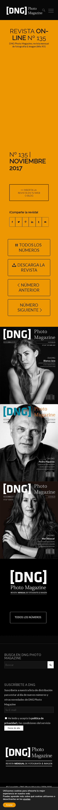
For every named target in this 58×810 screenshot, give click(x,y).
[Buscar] (42, 10)
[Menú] (49, 10)
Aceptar (9, 805)
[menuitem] (42, 10)
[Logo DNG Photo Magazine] (24, 10)
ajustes (26, 799)
